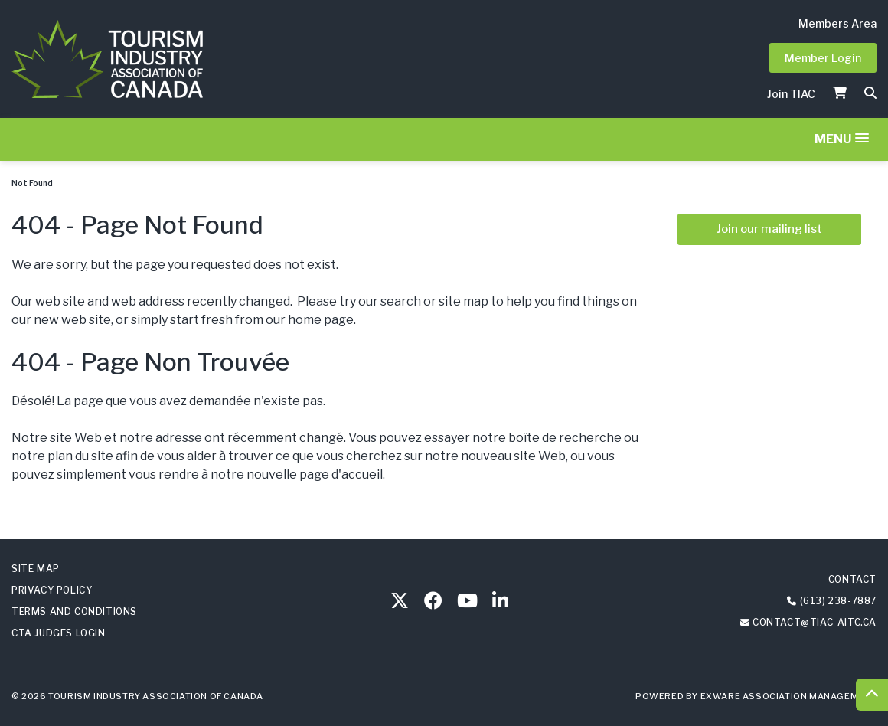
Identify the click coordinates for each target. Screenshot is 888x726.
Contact (852, 579)
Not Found (32, 183)
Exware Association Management (788, 696)
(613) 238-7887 (838, 601)
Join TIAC (791, 93)
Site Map (35, 568)
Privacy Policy (51, 590)
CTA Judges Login (58, 633)
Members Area (837, 23)
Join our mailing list (769, 229)
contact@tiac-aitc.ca (815, 622)
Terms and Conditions (74, 611)
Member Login (823, 57)
